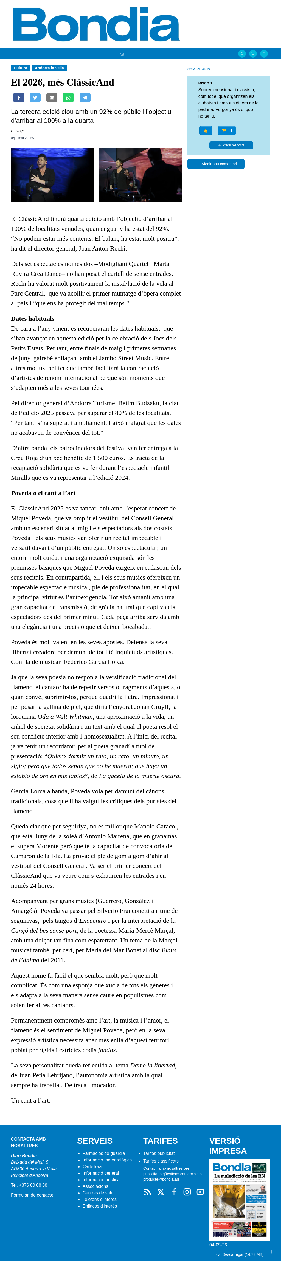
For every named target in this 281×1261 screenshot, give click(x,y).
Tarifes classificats (161, 1161)
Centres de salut (99, 1193)
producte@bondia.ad (161, 1179)
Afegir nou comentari (216, 164)
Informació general (101, 1173)
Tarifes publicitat (159, 1153)
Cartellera (92, 1166)
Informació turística (101, 1179)
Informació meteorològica (107, 1160)
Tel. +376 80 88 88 (29, 1185)
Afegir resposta (231, 145)
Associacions (95, 1186)
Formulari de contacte (32, 1195)
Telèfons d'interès (100, 1199)
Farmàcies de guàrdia (104, 1153)
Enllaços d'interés (100, 1206)
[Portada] (122, 53)
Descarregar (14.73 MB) (239, 1254)
